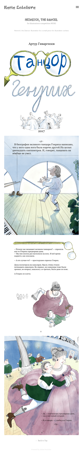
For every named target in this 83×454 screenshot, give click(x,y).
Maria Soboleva (20, 7)
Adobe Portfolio (45, 450)
